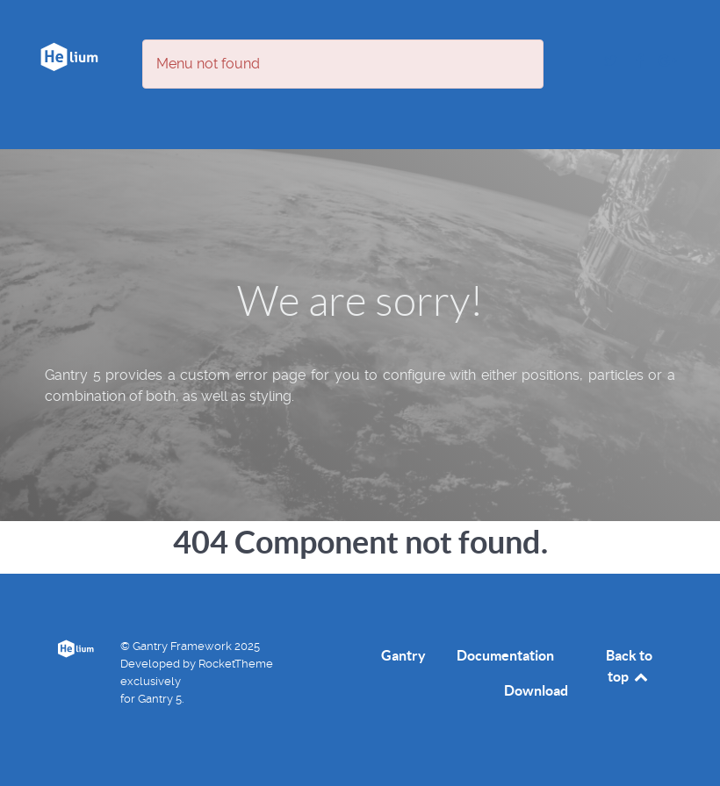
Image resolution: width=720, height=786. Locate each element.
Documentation (505, 655)
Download (536, 690)
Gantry (403, 655)
